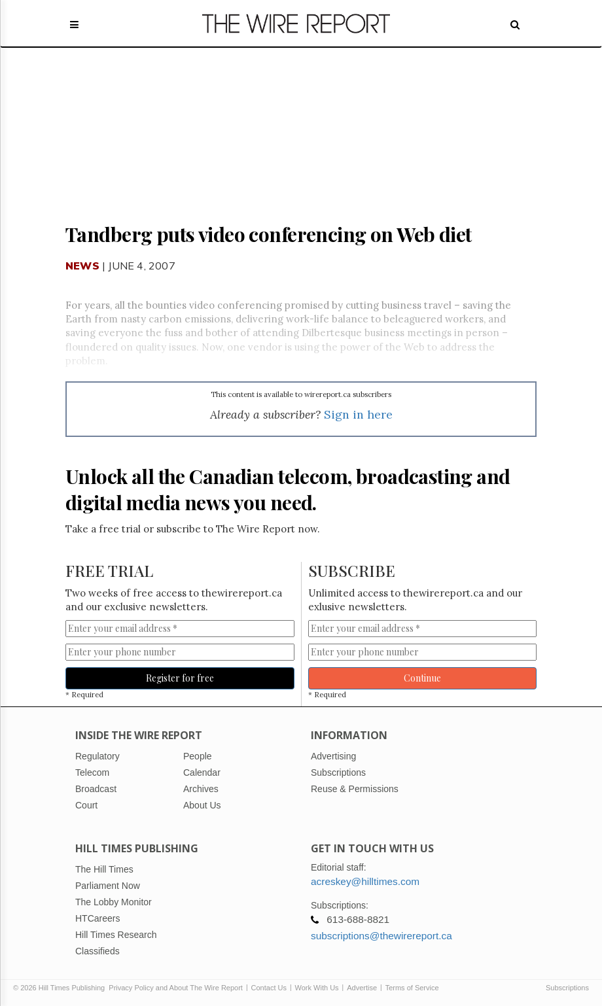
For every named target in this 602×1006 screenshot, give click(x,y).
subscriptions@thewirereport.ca (381, 935)
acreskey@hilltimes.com (365, 881)
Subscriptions (567, 988)
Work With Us (317, 988)
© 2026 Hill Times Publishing (61, 988)
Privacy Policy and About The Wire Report (176, 988)
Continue (422, 678)
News (82, 265)
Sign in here (358, 414)
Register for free (180, 678)
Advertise (362, 988)
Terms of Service (412, 988)
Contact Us (269, 988)
